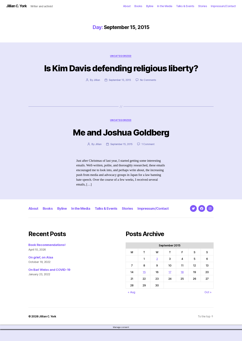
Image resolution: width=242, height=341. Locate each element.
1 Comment (148, 156)
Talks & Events (185, 6)
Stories (202, 6)
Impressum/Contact (223, 6)
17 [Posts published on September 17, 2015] (170, 284)
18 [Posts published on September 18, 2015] (182, 284)
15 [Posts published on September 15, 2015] (144, 284)
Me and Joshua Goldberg (121, 144)
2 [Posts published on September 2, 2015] (157, 270)
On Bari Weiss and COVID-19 (50, 281)
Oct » (207, 304)
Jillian (96, 91)
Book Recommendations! (47, 257)
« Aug (131, 304)
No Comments (148, 91)
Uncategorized (121, 56)
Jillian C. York (17, 6)
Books (138, 6)
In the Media (164, 6)
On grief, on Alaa (41, 269)
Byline (149, 6)
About (127, 6)
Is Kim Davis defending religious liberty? (121, 73)
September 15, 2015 (119, 91)
